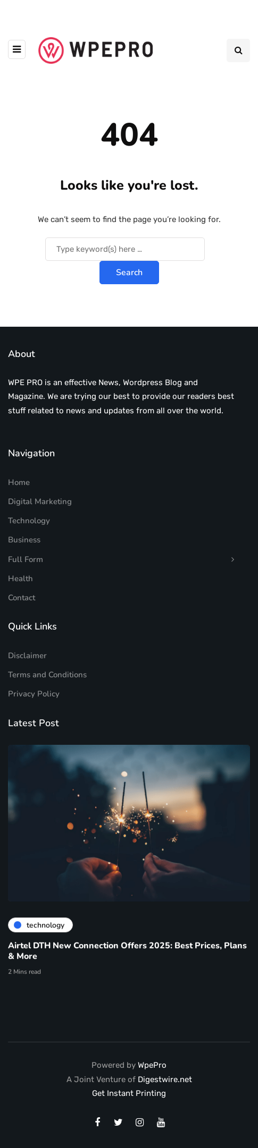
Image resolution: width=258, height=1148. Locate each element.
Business (24, 539)
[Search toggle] (238, 50)
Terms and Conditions (47, 674)
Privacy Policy (34, 693)
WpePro (152, 1065)
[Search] (125, 249)
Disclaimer (27, 655)
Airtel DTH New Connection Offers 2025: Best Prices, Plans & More (127, 955)
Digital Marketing (40, 501)
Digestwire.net (165, 1079)
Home (19, 482)
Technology (29, 520)
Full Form (25, 559)
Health (20, 578)
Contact (21, 597)
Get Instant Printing (129, 1093)
